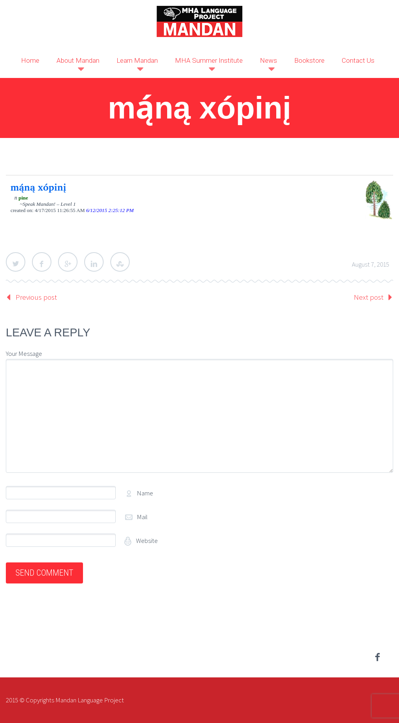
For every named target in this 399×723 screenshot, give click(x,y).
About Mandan (77, 60)
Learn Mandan (137, 60)
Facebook (41, 262)
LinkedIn (94, 262)
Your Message (24, 353)
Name (145, 493)
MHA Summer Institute (209, 60)
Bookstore (309, 60)
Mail (142, 517)
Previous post (36, 297)
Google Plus (68, 262)
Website (146, 540)
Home (30, 60)
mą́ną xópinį (38, 187)
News (268, 60)
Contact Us (358, 60)
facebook (377, 657)
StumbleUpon (120, 262)
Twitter (15, 262)
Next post (368, 297)
